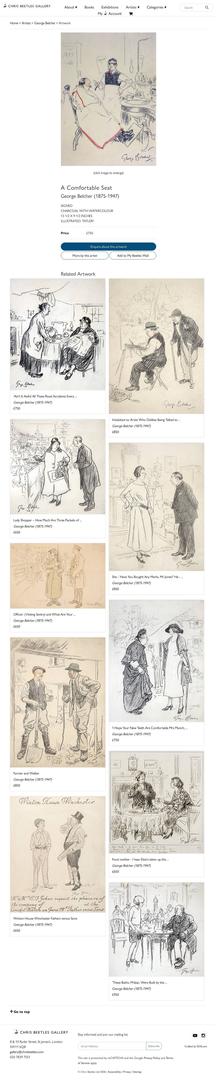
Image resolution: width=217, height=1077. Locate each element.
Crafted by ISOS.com (196, 1046)
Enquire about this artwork (108, 246)
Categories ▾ (156, 7)
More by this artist (84, 255)
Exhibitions (110, 7)
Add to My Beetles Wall (133, 255)
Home (14, 22)
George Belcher (44, 22)
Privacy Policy (152, 1058)
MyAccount (110, 13)
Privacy (127, 1072)
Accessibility (114, 1072)
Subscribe (154, 1046)
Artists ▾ (132, 7)
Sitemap (137, 1072)
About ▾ (70, 7)
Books (89, 7)
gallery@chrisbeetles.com (26, 1051)
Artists (26, 22)
